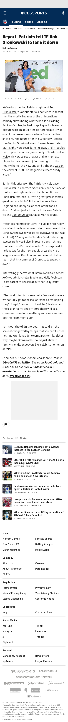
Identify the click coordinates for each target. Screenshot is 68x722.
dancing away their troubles (47, 147)
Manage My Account (14, 656)
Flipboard (8, 642)
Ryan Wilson (11, 48)
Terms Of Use (10, 587)
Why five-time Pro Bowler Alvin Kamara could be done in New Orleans (37, 475)
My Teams (8, 661)
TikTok (39, 626)
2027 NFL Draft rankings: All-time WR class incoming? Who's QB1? (39, 462)
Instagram (8, 631)
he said (24, 304)
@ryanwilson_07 (20, 376)
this (51, 335)
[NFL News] (16, 22)
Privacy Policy (43, 587)
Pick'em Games (11, 538)
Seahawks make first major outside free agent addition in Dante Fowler (37, 488)
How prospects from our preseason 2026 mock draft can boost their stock (38, 501)
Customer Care (43, 612)
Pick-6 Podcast (34, 367)
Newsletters (42, 656)
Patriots (32, 107)
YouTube (7, 626)
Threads (40, 636)
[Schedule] (42, 22)
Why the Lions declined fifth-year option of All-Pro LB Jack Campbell (39, 514)
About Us (8, 563)
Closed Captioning (13, 598)
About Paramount (12, 568)
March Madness (11, 549)
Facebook (51, 362)
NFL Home (7, 28)
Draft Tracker (30, 28)
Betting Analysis (44, 544)
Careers (39, 563)
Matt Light (9, 147)
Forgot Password (44, 661)
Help (5, 612)
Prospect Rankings (46, 28)
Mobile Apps (42, 549)
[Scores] (29, 22)
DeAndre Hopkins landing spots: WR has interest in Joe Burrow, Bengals (37, 449)
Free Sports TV (11, 544)
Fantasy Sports (43, 538)
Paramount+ (42, 568)
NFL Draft (18, 28)
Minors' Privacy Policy (15, 593)
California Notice (44, 598)
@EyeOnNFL (10, 362)
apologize (41, 125)
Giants (11, 143)
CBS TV (6, 574)
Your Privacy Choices (47, 593)
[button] (53, 22)
